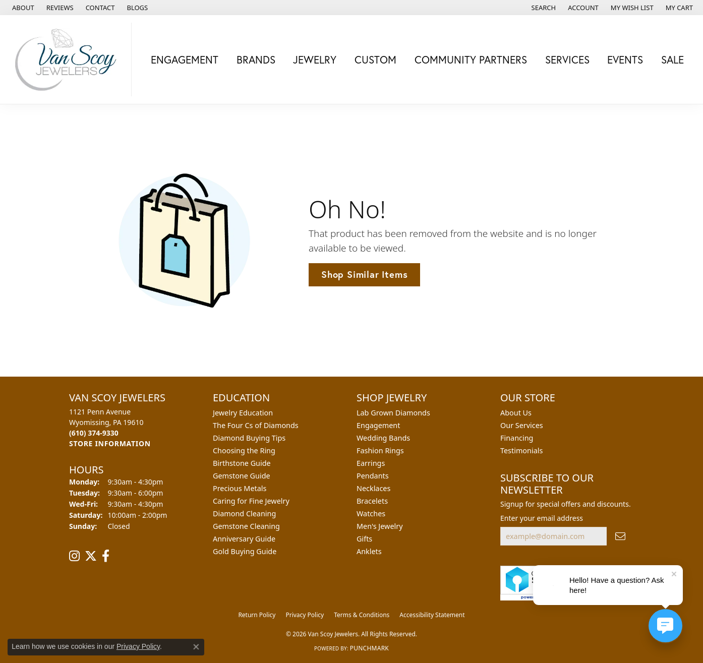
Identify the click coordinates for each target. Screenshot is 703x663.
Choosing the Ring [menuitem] (244, 450)
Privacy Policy (304, 615)
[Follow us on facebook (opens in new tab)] (105, 556)
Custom (375, 59)
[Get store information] (110, 443)
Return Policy (256, 615)
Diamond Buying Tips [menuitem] (249, 438)
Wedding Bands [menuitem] (383, 438)
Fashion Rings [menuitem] (380, 450)
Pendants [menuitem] (373, 475)
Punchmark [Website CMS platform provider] (369, 648)
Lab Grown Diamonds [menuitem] (393, 412)
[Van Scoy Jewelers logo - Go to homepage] (68, 59)
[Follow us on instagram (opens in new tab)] (74, 556)
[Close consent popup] (196, 647)
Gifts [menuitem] (364, 539)
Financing (516, 438)
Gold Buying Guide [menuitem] (244, 551)
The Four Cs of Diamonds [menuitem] (256, 425)
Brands (256, 59)
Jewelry (314, 59)
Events (625, 59)
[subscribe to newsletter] (620, 536)
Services (567, 59)
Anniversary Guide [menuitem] (244, 539)
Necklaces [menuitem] (373, 488)
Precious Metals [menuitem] (239, 488)
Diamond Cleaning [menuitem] (244, 513)
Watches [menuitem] (371, 513)
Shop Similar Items (364, 274)
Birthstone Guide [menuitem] (242, 463)
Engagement (184, 59)
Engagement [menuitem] (378, 425)
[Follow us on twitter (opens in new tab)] (91, 556)
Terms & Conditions (361, 615)
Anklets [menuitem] (369, 551)
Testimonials (521, 450)
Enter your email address (541, 518)
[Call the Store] (94, 433)
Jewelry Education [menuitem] (243, 412)
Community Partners (471, 59)
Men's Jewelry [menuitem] (380, 526)
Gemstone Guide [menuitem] (241, 475)
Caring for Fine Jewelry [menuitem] (251, 501)
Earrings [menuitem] (371, 463)
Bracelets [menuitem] (372, 501)
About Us (516, 412)
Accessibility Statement (431, 615)
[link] (22, 7)
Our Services (521, 425)
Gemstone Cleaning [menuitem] (246, 526)
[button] (543, 7)
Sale (672, 59)
